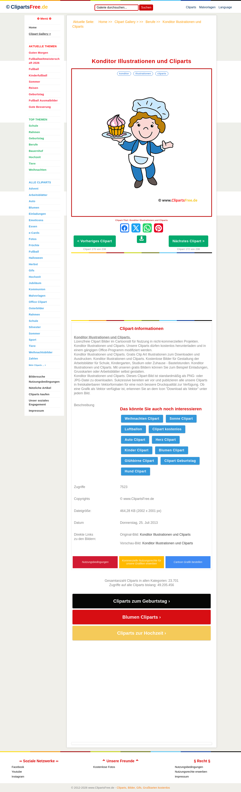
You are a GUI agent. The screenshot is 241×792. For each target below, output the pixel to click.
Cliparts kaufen (39, 394)
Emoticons (36, 220)
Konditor (124, 73)
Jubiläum (35, 283)
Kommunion (37, 289)
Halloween (36, 257)
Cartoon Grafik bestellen (188, 562)
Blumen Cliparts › (141, 617)
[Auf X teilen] (135, 227)
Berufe (33, 144)
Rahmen (34, 132)
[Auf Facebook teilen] (124, 227)
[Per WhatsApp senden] (147, 227)
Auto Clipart (135, 440)
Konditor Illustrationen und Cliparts (165, 534)
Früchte (34, 245)
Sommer (34, 81)
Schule (33, 125)
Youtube (17, 771)
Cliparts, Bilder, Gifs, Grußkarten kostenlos (143, 787)
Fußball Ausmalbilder (43, 100)
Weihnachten (38, 169)
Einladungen (37, 213)
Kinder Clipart (137, 450)
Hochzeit (35, 157)
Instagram (18, 776)
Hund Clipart (135, 471)
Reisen (33, 87)
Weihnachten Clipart (142, 418)
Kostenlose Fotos (104, 766)
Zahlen (33, 358)
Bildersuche (37, 376)
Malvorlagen (207, 8)
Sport (32, 339)
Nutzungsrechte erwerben (191, 771)
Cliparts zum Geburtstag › (141, 601)
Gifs (31, 270)
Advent (33, 188)
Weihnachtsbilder (41, 352)
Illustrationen (143, 73)
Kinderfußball (38, 75)
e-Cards (34, 232)
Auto (32, 201)
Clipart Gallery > (40, 33)
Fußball (34, 69)
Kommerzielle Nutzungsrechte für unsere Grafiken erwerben (141, 562)
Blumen (34, 207)
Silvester (35, 327)
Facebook (18, 766)
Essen (33, 226)
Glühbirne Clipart (139, 461)
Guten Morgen (38, 52)
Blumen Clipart (171, 450)
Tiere (32, 163)
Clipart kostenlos (167, 429)
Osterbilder (36, 308)
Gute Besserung (40, 106)
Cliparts (191, 8)
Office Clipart (38, 301)
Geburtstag (36, 94)
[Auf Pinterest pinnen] (158, 227)
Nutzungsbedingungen (95, 562)
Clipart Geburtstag (180, 461)
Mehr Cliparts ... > (37, 365)
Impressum (36, 410)
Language (225, 8)
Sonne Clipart (181, 418)
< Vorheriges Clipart (94, 241)
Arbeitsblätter (38, 194)
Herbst (33, 264)
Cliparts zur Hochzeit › (141, 633)
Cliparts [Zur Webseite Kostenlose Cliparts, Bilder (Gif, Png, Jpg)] (29, 7)
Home (33, 27)
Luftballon (133, 429)
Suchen (146, 7)
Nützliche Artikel (40, 387)
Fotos (33, 239)
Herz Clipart (166, 440)
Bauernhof (36, 150)
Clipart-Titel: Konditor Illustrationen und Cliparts (141, 220)
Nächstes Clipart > (188, 241)
